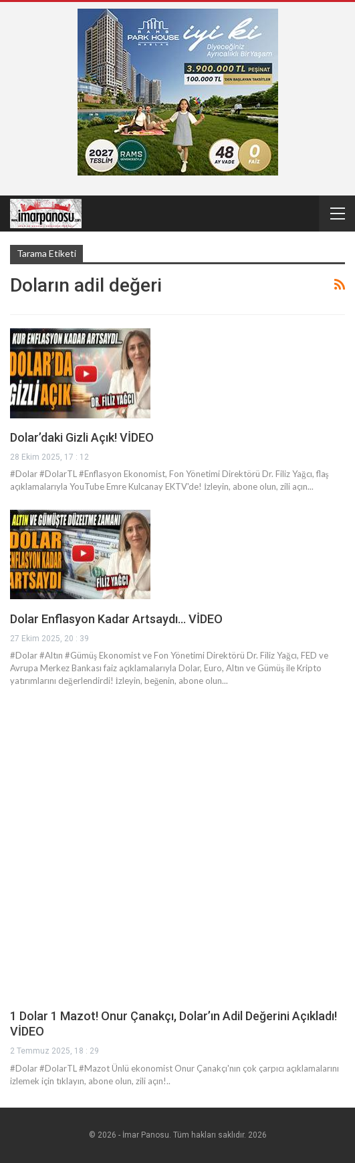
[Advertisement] (177, 797)
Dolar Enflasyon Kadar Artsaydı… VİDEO (116, 619)
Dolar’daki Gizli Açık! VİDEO (82, 437)
